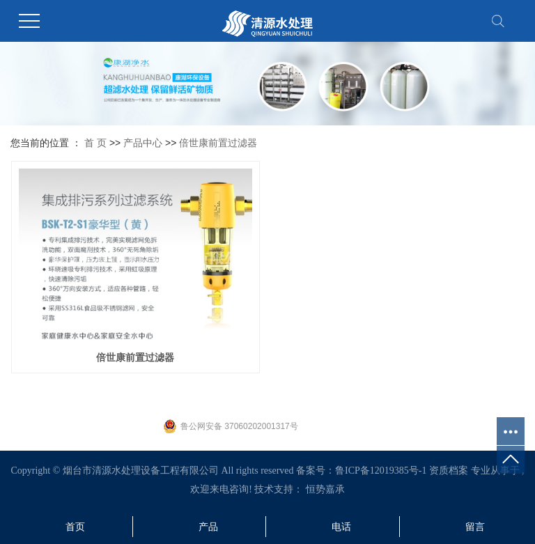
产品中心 (142, 142)
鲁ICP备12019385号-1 (380, 470)
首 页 (95, 142)
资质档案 (448, 470)
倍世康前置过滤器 (218, 142)
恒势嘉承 (325, 489)
